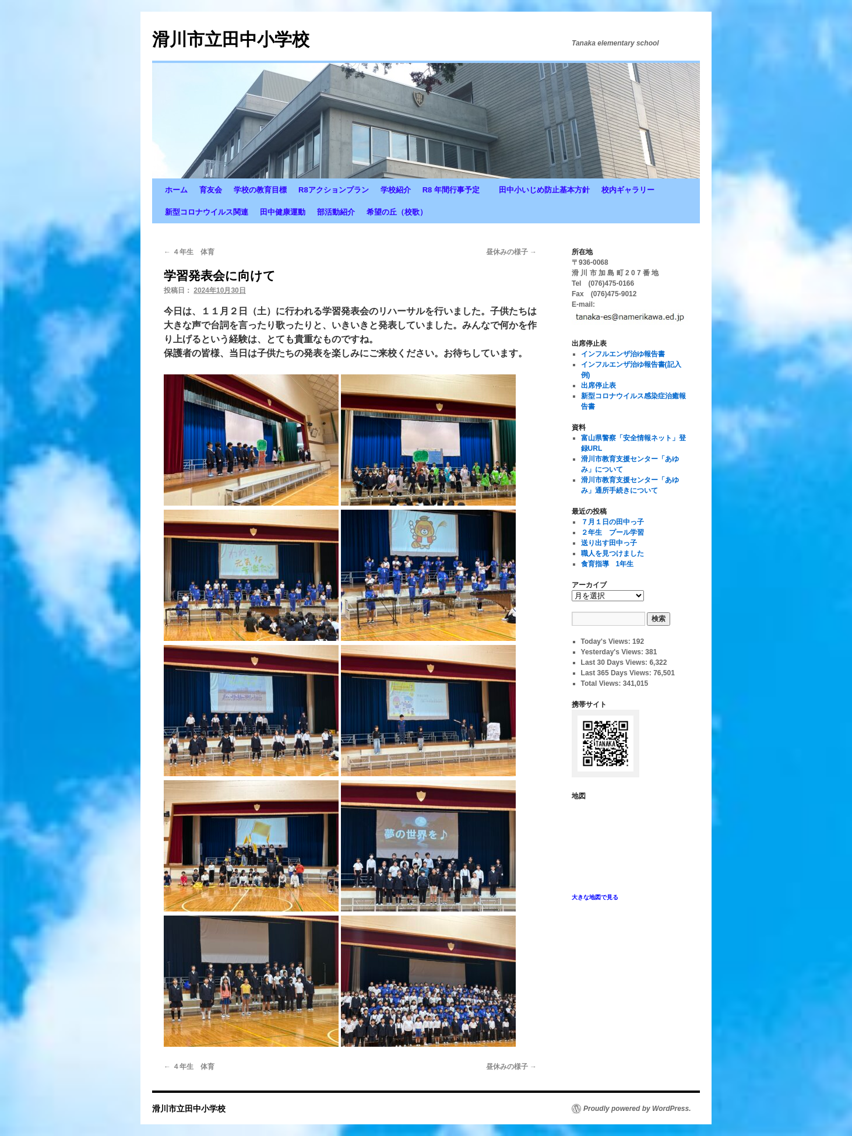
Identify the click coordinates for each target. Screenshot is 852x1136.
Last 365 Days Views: (617, 673)
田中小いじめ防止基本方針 (544, 189)
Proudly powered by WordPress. (637, 1109)
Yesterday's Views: (613, 652)
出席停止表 (598, 385)
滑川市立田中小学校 (230, 39)
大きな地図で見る (595, 897)
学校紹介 (396, 189)
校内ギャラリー (627, 189)
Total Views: (602, 683)
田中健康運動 (282, 212)
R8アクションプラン (333, 189)
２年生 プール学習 (612, 532)
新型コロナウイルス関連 (206, 212)
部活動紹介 (336, 212)
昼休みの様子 (511, 252)
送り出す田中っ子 (609, 543)
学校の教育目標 (260, 189)
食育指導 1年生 (607, 564)
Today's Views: (606, 641)
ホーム (176, 189)
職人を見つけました (612, 553)
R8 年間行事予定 (455, 189)
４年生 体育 (189, 252)
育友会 (210, 189)
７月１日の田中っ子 (612, 522)
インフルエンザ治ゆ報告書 (623, 354)
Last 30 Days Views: (615, 662)
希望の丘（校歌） (397, 212)
